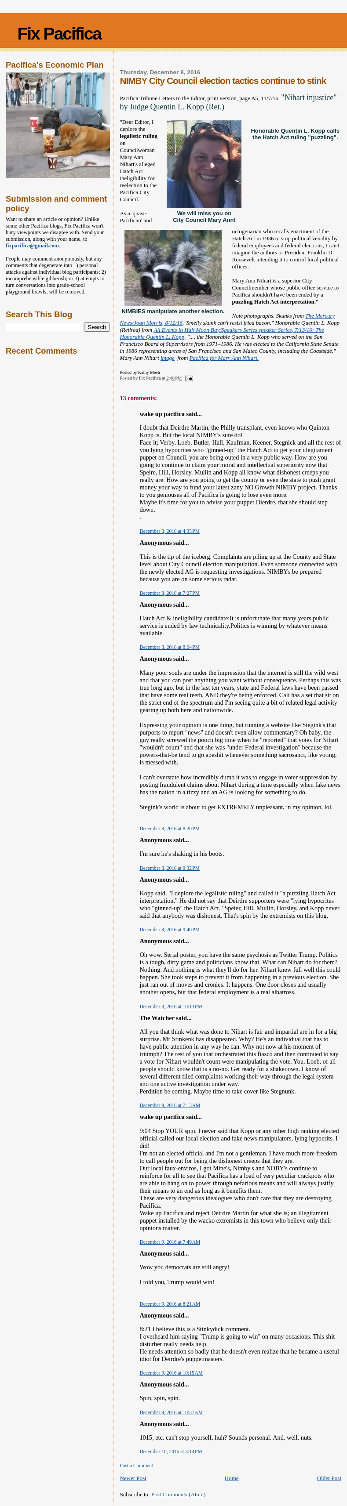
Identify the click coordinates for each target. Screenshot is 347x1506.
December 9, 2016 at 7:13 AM (169, 1105)
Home (232, 1478)
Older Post (329, 1478)
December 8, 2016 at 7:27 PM (169, 593)
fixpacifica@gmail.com (32, 246)
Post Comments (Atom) (178, 1494)
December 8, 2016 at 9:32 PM (169, 868)
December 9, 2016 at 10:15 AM (170, 1373)
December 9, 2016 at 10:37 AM (170, 1412)
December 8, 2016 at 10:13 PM (170, 1006)
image (168, 358)
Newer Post (133, 1478)
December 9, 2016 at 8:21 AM (169, 1304)
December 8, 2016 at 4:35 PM (169, 531)
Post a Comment (136, 1465)
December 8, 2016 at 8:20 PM (169, 828)
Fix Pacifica (59, 33)
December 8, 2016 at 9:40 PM (169, 929)
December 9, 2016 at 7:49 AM (169, 1242)
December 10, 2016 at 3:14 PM (170, 1451)
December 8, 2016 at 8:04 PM (169, 647)
